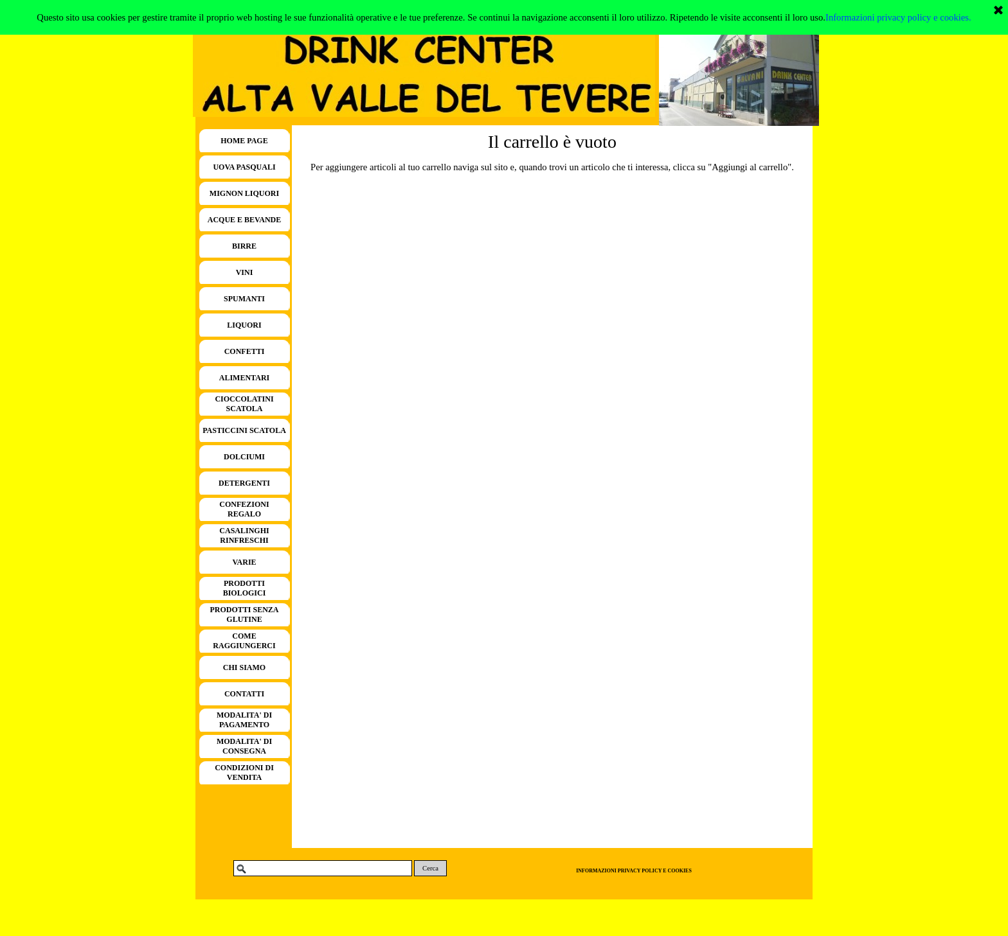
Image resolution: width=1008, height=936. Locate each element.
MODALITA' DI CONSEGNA (244, 746)
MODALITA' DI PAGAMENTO (244, 720)
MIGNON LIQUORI (244, 193)
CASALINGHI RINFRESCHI (244, 535)
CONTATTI (244, 693)
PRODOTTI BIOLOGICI (244, 588)
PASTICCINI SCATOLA (244, 430)
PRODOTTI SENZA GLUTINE (244, 614)
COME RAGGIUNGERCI (244, 640)
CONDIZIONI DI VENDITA (244, 772)
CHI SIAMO (244, 667)
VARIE (244, 562)
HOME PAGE (244, 140)
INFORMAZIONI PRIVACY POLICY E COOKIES (634, 871)
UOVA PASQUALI (244, 167)
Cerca (430, 868)
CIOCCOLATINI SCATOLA (244, 403)
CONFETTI (244, 351)
